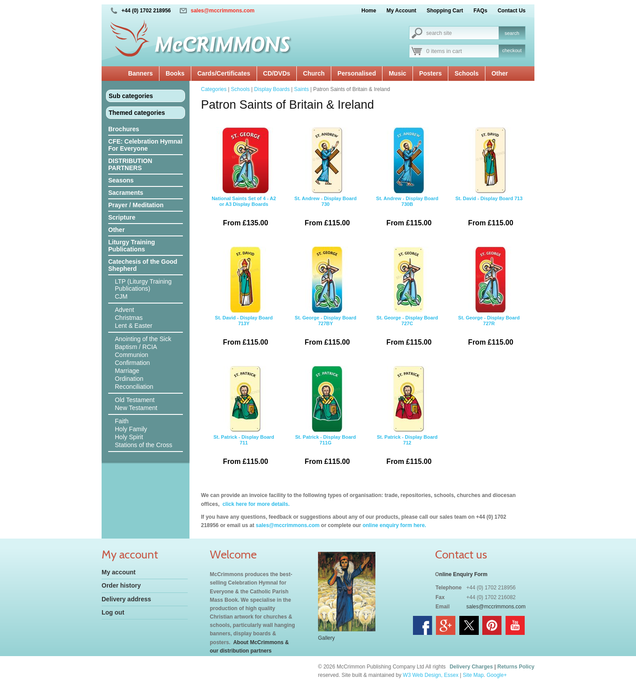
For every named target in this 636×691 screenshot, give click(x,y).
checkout (512, 50)
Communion (131, 354)
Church (314, 73)
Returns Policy (515, 667)
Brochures (123, 129)
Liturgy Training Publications (131, 246)
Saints (301, 89)
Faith (122, 421)
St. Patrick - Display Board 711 (243, 419)
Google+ (497, 675)
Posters (430, 73)
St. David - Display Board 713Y (243, 300)
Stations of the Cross (143, 444)
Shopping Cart (445, 11)
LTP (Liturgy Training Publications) (143, 285)
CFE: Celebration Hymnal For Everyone (145, 145)
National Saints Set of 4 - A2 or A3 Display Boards (243, 180)
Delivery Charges (471, 667)
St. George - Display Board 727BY (325, 300)
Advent (124, 309)
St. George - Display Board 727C (407, 300)
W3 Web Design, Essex (430, 675)
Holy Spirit (129, 436)
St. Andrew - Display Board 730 (325, 180)
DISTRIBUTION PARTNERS (130, 164)
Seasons (121, 180)
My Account (401, 11)
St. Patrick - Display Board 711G (325, 419)
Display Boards (272, 89)
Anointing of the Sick (143, 338)
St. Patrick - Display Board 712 (407, 419)
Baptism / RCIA (136, 346)
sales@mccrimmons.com (222, 11)
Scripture (121, 217)
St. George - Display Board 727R (488, 300)
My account (119, 572)
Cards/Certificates (223, 73)
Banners (140, 73)
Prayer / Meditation (135, 205)
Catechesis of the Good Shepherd (142, 265)
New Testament (136, 407)
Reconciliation (134, 386)
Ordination (129, 378)
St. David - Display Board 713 (488, 180)
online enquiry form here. (394, 525)
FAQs (480, 11)
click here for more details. (255, 504)
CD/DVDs (276, 73)
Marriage (127, 370)
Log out (113, 612)
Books (175, 73)
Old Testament (135, 399)
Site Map (473, 675)
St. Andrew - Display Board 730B (407, 180)
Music (397, 73)
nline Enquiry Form (463, 574)
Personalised (356, 73)
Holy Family (131, 429)
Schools (466, 73)
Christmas (129, 317)
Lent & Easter (133, 325)
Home (368, 11)
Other (500, 73)
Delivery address (126, 599)
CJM (121, 296)
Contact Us (512, 11)
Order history (121, 585)
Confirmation (132, 362)
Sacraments (125, 192)
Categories (214, 89)
